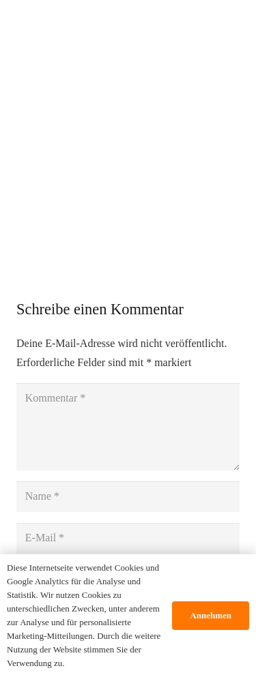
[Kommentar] (128, 426)
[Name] (128, 496)
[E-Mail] (128, 538)
